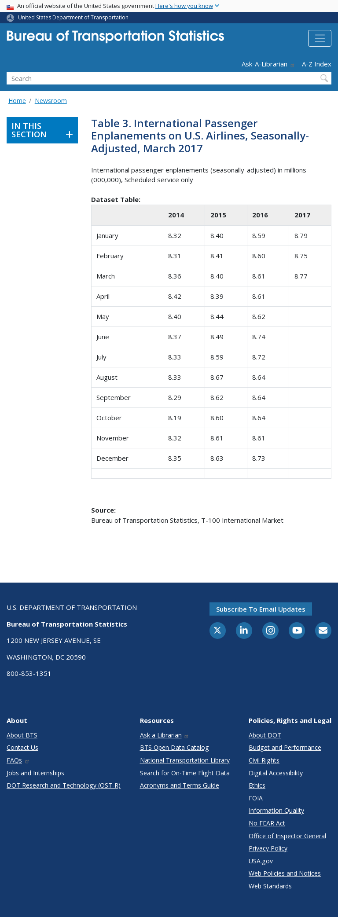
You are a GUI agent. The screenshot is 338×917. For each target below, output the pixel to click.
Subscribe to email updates (260, 609)
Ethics (257, 785)
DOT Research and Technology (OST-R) (64, 785)
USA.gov (261, 861)
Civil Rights (264, 760)
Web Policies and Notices (285, 873)
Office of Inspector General (287, 836)
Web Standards (270, 886)
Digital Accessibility (276, 773)
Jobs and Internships (35, 773)
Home (17, 100)
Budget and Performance (285, 747)
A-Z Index (316, 63)
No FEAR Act (267, 823)
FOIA (256, 798)
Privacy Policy (268, 848)
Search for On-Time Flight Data (185, 773)
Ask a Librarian (165, 735)
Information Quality (276, 810)
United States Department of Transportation (73, 17)
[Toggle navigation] (319, 38)
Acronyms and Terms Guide (179, 785)
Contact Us (22, 747)
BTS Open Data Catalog (174, 747)
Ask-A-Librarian (268, 63)
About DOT (265, 735)
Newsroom (51, 100)
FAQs (18, 760)
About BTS (22, 735)
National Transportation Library (185, 760)
